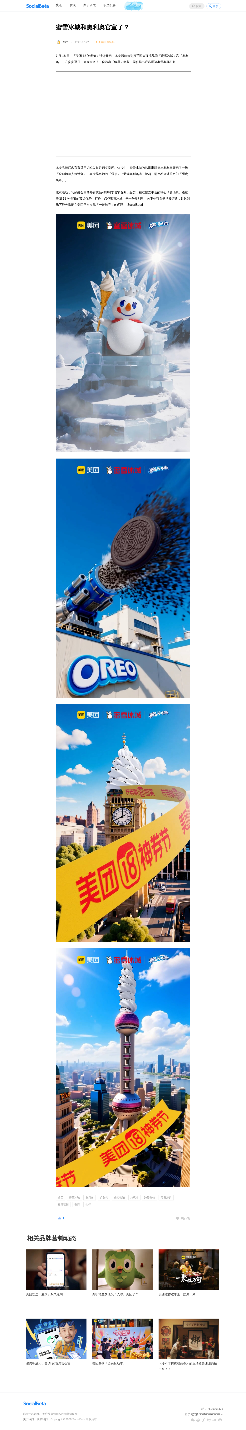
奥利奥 (90, 1197)
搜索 (198, 6)
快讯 (59, 5)
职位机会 (109, 5)
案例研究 (89, 5)
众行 (88, 1204)
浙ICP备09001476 (212, 1408)
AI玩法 (134, 1197)
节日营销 (166, 1197)
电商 (77, 1204)
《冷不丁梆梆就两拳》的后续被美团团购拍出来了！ (188, 1366)
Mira (65, 42)
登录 (215, 6)
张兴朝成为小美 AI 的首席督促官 (48, 1363)
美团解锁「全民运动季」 (109, 1363)
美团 (60, 1197)
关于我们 (28, 1419)
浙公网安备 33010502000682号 (204, 1414)
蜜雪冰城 (74, 1197)
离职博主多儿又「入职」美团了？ (115, 1294)
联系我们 (42, 1419)
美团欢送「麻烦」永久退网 (44, 1294)
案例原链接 (108, 42)
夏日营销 (63, 1204)
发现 (73, 5)
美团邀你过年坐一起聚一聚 (177, 1294)
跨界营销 (149, 1197)
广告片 (104, 1197)
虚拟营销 (119, 1197)
